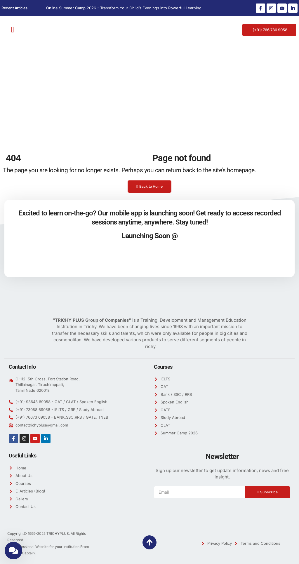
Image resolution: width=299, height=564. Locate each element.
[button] (12, 30)
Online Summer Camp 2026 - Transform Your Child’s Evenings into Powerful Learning (123, 8)
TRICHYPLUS (57, 533)
